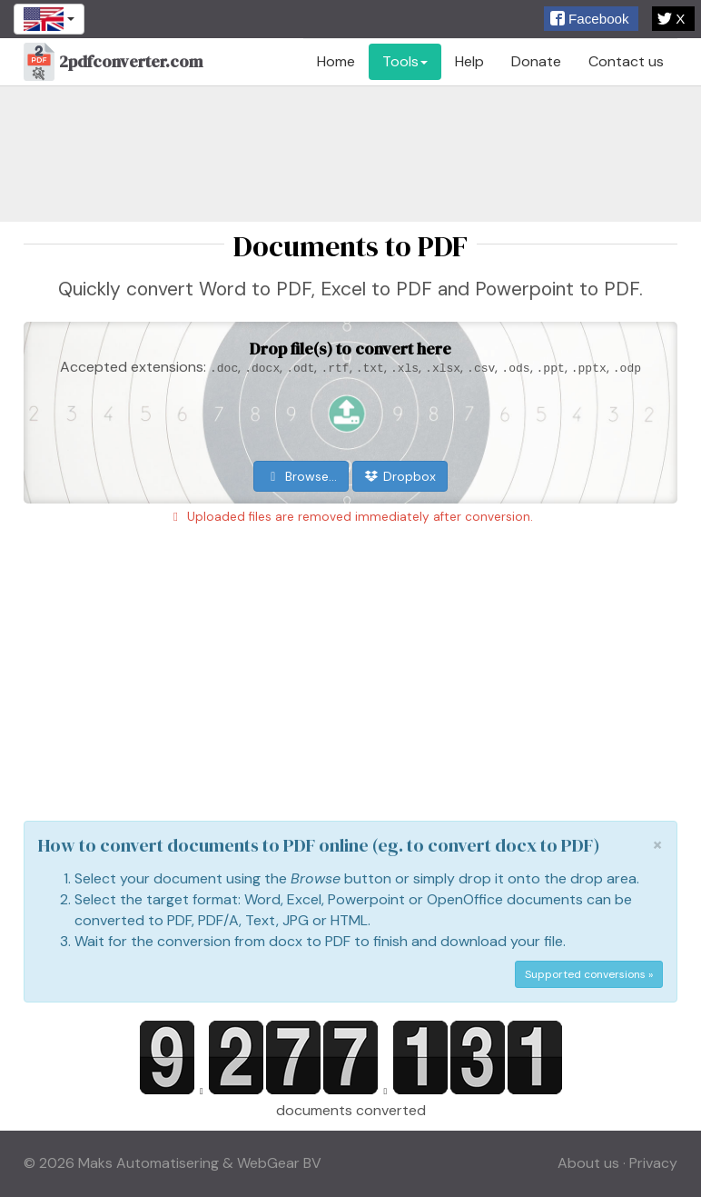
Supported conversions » (589, 974)
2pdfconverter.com (113, 63)
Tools (405, 61)
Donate (536, 61)
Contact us (626, 61)
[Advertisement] (350, 153)
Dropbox (400, 476)
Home (336, 61)
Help (469, 61)
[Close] (657, 844)
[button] (591, 18)
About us (588, 1162)
